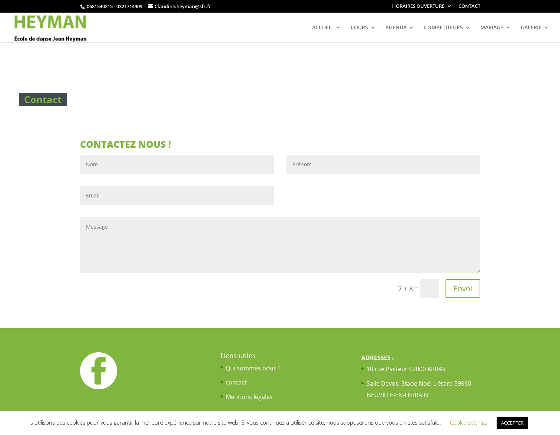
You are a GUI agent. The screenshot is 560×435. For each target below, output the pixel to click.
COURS (359, 28)
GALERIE (531, 28)
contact (236, 382)
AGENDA (396, 28)
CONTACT (469, 6)
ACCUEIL (322, 28)
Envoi (463, 289)
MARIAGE (491, 28)
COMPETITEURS (443, 28)
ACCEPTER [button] (512, 422)
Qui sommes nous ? (253, 368)
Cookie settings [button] (468, 422)
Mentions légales (249, 397)
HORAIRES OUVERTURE (418, 6)
